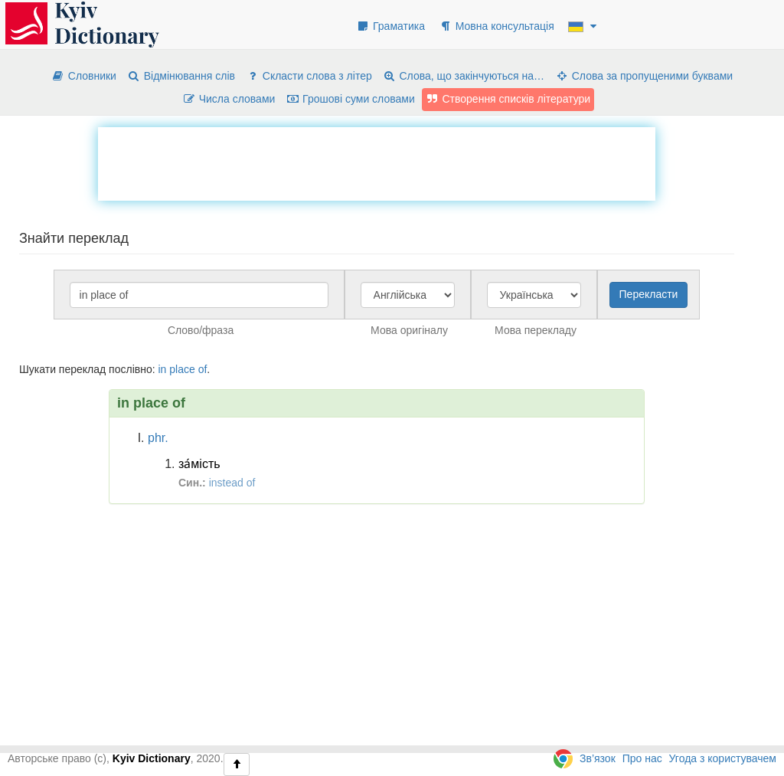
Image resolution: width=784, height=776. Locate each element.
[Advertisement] (376, 161)
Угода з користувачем (722, 758)
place (181, 369)
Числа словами (229, 99)
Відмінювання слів (181, 76)
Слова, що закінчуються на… (463, 76)
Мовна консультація (496, 26)
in (162, 369)
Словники (83, 76)
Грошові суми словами (350, 99)
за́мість (199, 463)
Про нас (642, 758)
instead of (232, 482)
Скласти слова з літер (309, 76)
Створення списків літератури (508, 99)
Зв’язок (598, 758)
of (202, 369)
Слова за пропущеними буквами (644, 76)
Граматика (390, 26)
